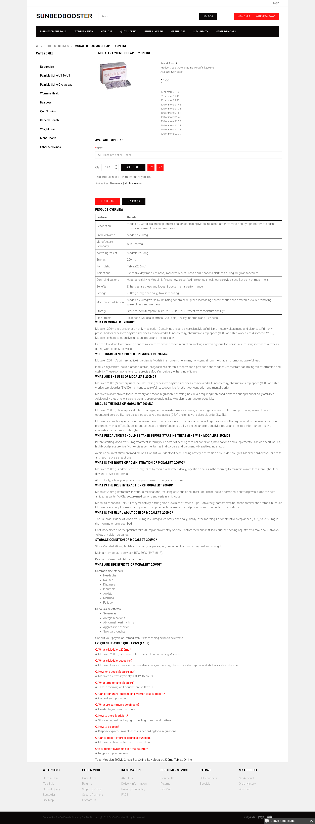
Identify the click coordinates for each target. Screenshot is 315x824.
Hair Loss (46, 102)
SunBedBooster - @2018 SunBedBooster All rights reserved (113, 817)
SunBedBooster (63, 817)
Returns (87, 783)
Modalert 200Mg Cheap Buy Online (101, 46)
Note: (100, 147)
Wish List (244, 789)
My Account (246, 778)
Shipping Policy (92, 789)
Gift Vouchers (208, 778)
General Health (49, 120)
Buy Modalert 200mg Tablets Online (169, 759)
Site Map (48, 800)
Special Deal (50, 778)
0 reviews (116, 183)
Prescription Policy (133, 789)
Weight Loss (47, 129)
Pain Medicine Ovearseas (56, 84)
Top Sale (48, 783)
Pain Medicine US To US (55, 75)
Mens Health (48, 138)
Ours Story (89, 778)
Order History (247, 783)
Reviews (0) (134, 201)
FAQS (124, 794)
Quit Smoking (48, 111)
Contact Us (89, 800)
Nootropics (47, 66)
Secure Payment (92, 794)
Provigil (173, 63)
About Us (127, 778)
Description (107, 201)
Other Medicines (56, 46)
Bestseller (49, 794)
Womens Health (50, 93)
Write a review (133, 183)
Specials (205, 783)
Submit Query (51, 789)
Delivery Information (134, 783)
